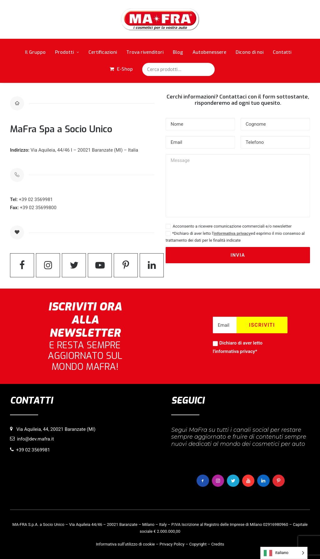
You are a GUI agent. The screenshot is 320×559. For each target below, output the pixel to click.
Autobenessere (209, 52)
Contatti (282, 52)
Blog (178, 52)
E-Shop (125, 69)
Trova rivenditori (144, 52)
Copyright (198, 544)
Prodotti (67, 52)
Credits (217, 544)
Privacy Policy (171, 544)
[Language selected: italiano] (284, 553)
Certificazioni (102, 52)
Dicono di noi (249, 52)
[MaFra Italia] (160, 19)
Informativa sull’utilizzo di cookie (125, 544)
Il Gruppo (35, 52)
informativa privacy (232, 233)
